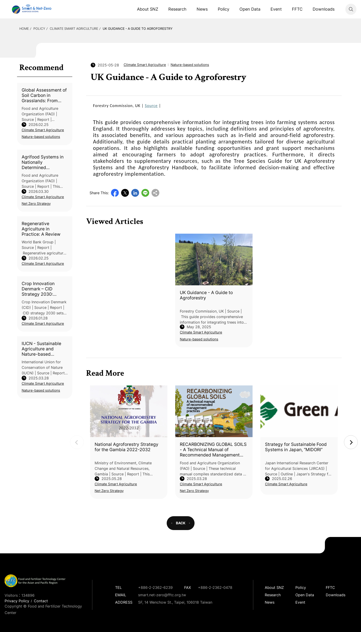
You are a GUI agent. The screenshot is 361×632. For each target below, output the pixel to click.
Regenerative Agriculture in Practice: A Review (41, 229)
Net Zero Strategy (36, 203)
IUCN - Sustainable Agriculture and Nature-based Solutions (41, 349)
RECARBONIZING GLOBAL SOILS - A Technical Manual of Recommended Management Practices (213, 450)
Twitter (125, 193)
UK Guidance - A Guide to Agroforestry (137, 28)
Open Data (249, 9)
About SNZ (147, 9)
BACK (180, 523)
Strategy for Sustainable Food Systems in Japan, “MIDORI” (296, 447)
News (202, 9)
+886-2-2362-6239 (155, 587)
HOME (24, 28)
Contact (41, 601)
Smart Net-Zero (31, 9)
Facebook (115, 193)
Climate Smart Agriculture (74, 28)
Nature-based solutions (41, 136)
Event (276, 9)
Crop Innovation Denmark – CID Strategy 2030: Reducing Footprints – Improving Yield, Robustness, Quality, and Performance (44, 289)
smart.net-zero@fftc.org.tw (162, 595)
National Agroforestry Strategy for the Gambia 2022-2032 (126, 447)
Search (350, 9)
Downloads (324, 9)
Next (351, 442)
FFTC (297, 9)
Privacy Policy (17, 601)
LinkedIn (135, 193)
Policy (223, 9)
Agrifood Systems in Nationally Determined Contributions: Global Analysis (43, 162)
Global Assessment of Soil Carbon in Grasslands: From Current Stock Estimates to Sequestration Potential (44, 95)
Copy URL (155, 193)
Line (145, 193)
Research (177, 9)
